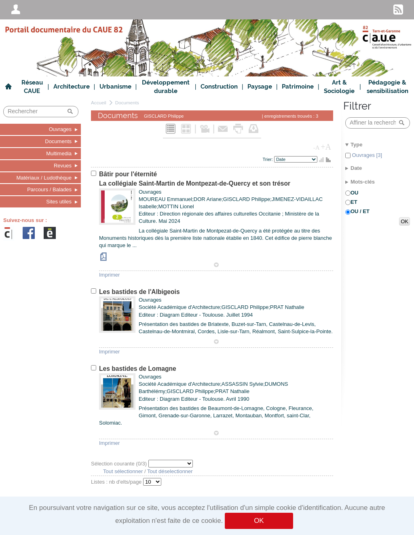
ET (354, 202)
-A (316, 147)
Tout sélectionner (123, 471)
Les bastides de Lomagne (137, 368)
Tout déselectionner (170, 471)
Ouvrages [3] (366, 155)
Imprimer (109, 275)
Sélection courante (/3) (119, 464)
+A (326, 146)
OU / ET (360, 211)
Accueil (98, 102)
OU (355, 193)
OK (259, 520)
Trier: (268, 159)
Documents (127, 102)
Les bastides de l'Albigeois (139, 291)
